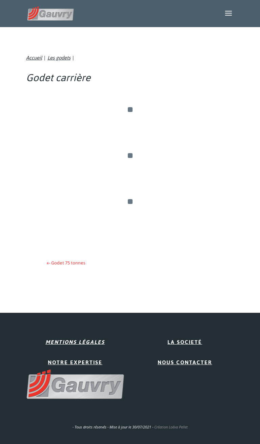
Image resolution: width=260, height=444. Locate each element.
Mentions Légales (75, 342)
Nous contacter (185, 362)
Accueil (34, 58)
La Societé (184, 342)
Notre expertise (75, 362)
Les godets (59, 58)
